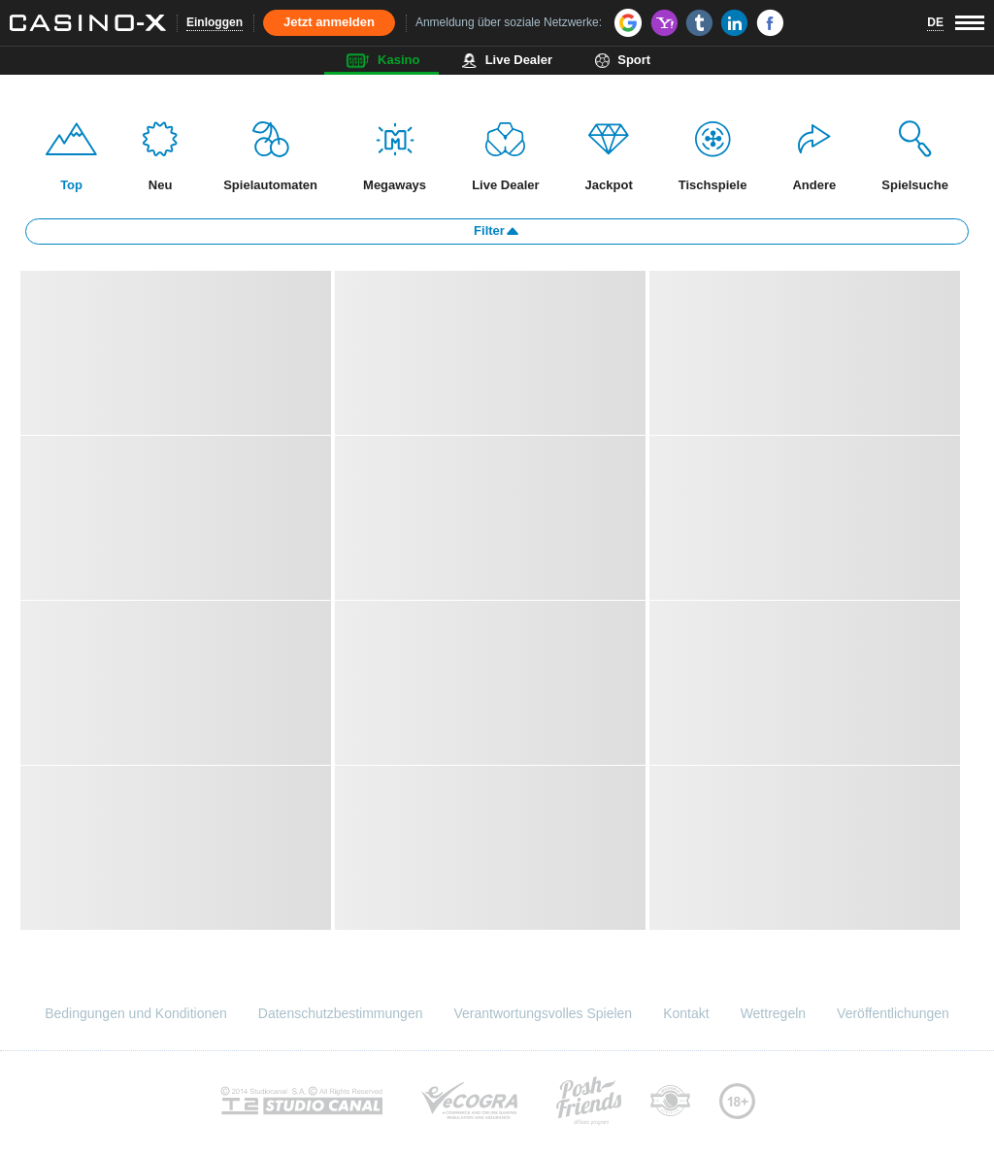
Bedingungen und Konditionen (136, 1013)
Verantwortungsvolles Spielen (542, 1013)
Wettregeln (773, 1013)
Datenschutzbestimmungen (340, 1013)
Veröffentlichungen (893, 1013)
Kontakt (686, 1013)
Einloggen (214, 22)
